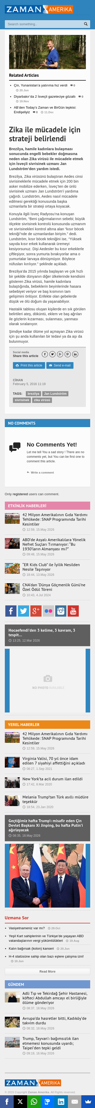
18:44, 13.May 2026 (38, 575)
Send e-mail (59, 365)
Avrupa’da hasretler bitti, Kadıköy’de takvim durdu (55, 1020)
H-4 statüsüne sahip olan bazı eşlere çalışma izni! (46, 956)
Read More (47, 971)
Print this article (29, 365)
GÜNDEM (16, 984)
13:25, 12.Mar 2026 (24, 640)
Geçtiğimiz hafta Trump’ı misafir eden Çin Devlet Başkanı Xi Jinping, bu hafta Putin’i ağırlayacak (46, 825)
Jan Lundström (55, 394)
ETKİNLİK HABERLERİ (27, 505)
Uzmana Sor (17, 918)
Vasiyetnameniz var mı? (27, 928)
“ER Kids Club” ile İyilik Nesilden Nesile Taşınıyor (51, 567)
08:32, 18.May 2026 (38, 1028)
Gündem (47, 122)
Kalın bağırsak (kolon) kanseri (31, 948)
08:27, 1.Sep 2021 (37, 769)
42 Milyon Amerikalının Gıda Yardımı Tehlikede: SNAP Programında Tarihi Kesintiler (55, 519)
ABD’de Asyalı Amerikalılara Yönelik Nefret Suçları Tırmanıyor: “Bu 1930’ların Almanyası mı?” (54, 544)
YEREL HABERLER (24, 724)
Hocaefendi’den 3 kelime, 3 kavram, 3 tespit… (42, 632)
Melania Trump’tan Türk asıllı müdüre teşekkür (55, 799)
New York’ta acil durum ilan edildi (53, 778)
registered (21, 494)
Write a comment (40, 472)
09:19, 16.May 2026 (38, 1053)
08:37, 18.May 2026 (38, 1008)
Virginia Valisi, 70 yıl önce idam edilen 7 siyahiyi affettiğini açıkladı (54, 761)
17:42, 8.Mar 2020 (37, 784)
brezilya (33, 394)
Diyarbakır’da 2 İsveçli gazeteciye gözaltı (45, 96)
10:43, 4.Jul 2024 (37, 595)
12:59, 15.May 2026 (38, 529)
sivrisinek (22, 400)
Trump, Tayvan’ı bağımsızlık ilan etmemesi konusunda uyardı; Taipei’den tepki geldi (51, 1043)
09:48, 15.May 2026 (38, 554)
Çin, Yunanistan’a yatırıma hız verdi (40, 85)
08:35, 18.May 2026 (25, 835)
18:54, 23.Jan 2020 (38, 807)
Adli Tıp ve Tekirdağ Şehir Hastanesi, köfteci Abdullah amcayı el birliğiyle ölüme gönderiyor (55, 998)
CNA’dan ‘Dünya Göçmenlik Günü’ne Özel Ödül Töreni (54, 587)
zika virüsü (42, 400)
